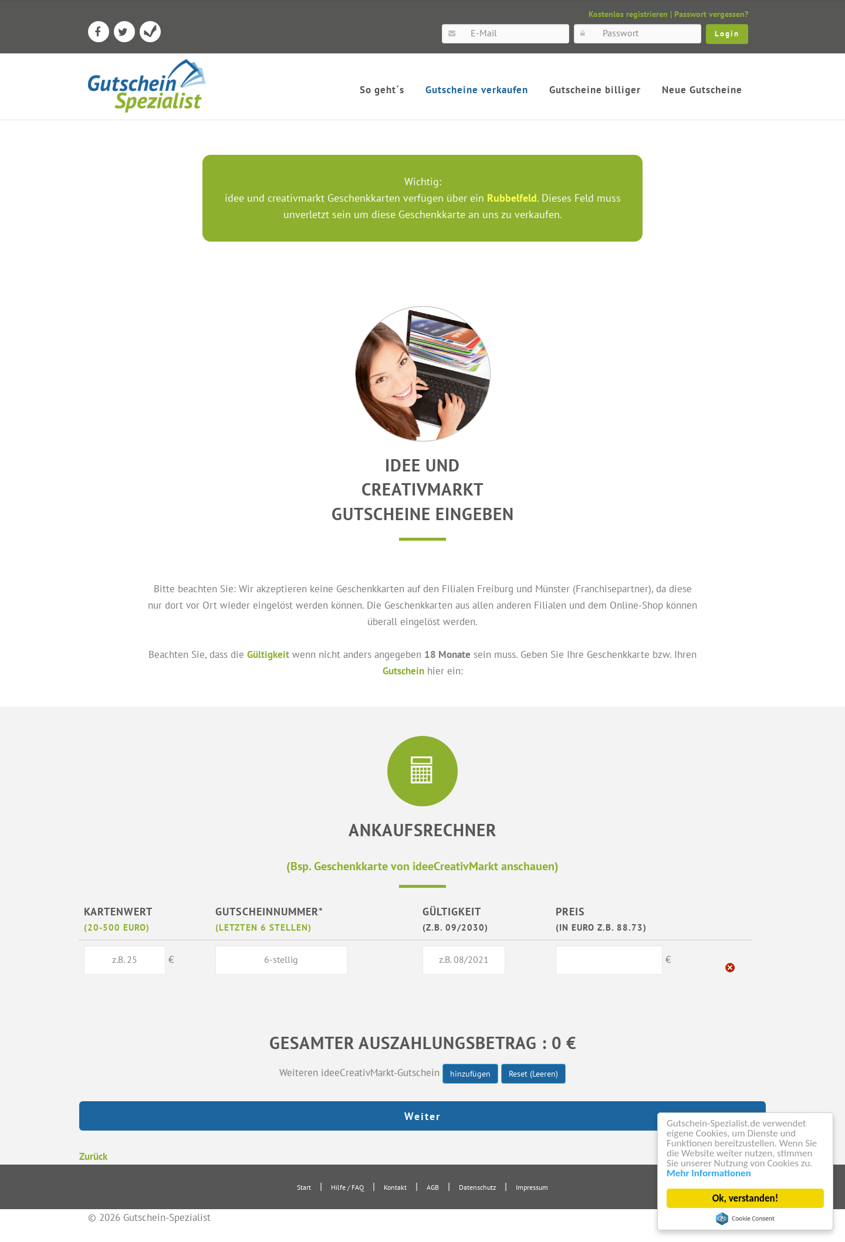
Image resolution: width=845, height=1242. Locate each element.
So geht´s (382, 89)
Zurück (93, 1156)
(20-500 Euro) (117, 927)
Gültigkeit (268, 654)
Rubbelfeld (512, 198)
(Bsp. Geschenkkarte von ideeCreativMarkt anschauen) (422, 865)
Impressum (532, 1187)
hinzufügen (470, 1073)
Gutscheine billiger (595, 89)
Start (304, 1187)
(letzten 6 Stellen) (263, 927)
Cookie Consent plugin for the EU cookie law (745, 1218)
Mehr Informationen (709, 1174)
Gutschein (403, 670)
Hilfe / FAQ (347, 1187)
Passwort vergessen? (711, 14)
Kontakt (395, 1187)
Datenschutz (477, 1187)
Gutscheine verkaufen (476, 89)
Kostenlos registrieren (628, 14)
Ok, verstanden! (745, 1198)
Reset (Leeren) (533, 1073)
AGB (433, 1187)
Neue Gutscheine (702, 89)
